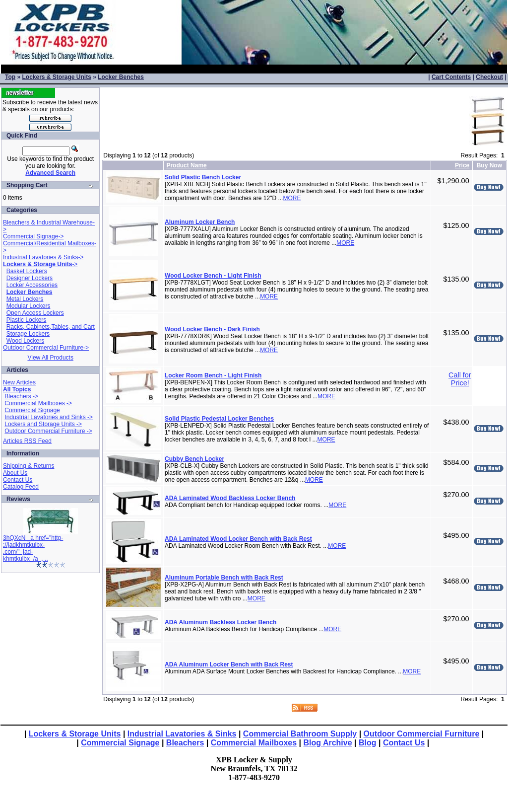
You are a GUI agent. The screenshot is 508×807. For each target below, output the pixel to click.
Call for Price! (459, 379)
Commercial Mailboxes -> (38, 403)
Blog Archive (328, 742)
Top (10, 76)
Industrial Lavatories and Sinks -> (48, 417)
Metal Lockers (25, 298)
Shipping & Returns (28, 465)
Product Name (186, 165)
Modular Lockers (28, 305)
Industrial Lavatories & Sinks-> (43, 257)
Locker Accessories (32, 285)
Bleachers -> (21, 396)
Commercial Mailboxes (254, 742)
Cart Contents (451, 76)
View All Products (50, 357)
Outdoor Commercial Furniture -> (48, 431)
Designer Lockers (29, 278)
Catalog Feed (21, 486)
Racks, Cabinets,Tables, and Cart (50, 326)
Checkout (489, 76)
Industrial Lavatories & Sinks (182, 734)
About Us (15, 472)
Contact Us (17, 479)
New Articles (19, 382)
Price (462, 165)
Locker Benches (121, 76)
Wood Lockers (25, 340)
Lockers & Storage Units (56, 76)
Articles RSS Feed (27, 441)
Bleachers (185, 742)
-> (40, 264)
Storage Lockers (28, 333)
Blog (368, 742)
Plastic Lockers (26, 319)
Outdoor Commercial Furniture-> (46, 347)
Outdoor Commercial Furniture (422, 734)
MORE (292, 198)
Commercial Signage (32, 410)
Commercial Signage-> (33, 236)
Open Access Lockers (35, 312)
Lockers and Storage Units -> (43, 424)
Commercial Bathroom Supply (300, 734)
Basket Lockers (26, 271)
